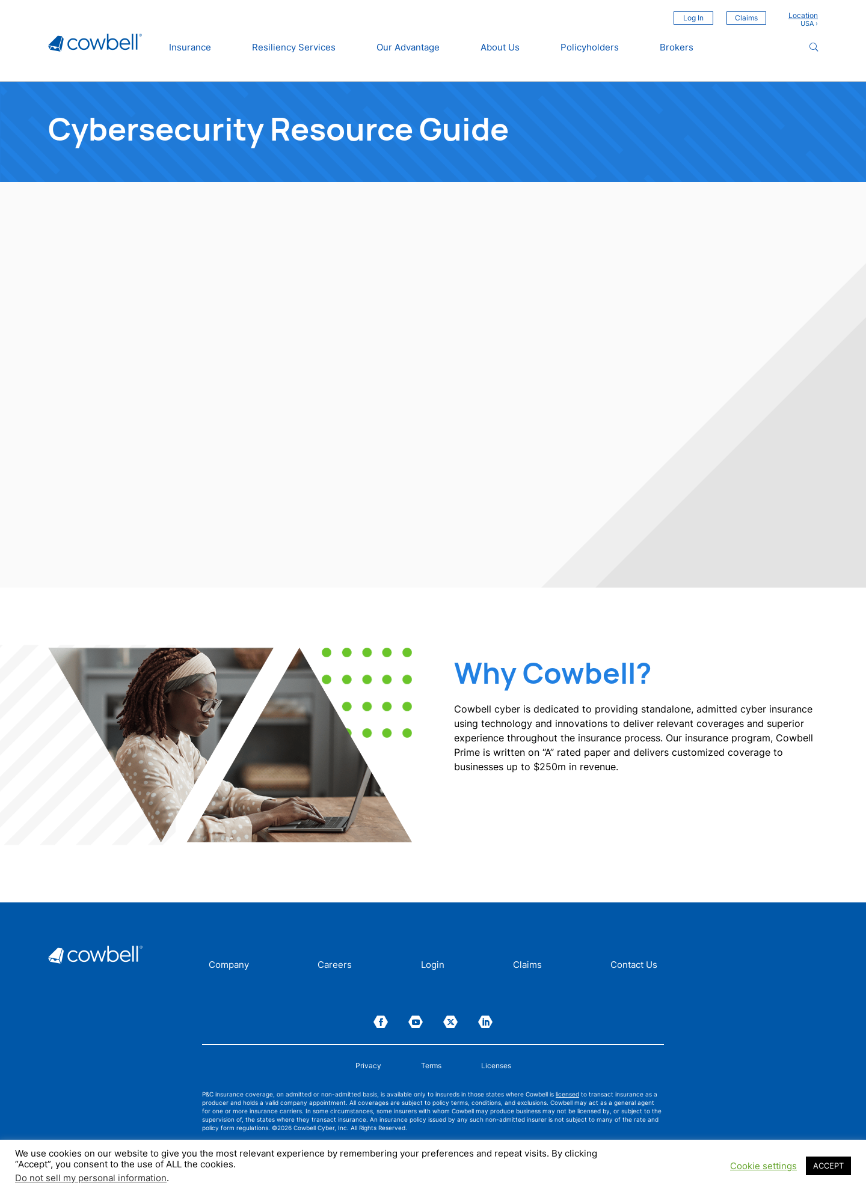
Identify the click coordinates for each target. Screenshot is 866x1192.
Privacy (368, 1066)
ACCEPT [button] (828, 1165)
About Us (500, 47)
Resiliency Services (294, 47)
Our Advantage (408, 47)
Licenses (496, 1066)
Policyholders (589, 47)
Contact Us (633, 965)
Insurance (190, 47)
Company (229, 965)
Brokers (676, 47)
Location (803, 15)
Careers (335, 965)
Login (432, 965)
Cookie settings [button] (763, 1166)
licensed (567, 1094)
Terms (431, 1066)
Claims (746, 17)
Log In (693, 17)
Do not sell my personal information (91, 1178)
